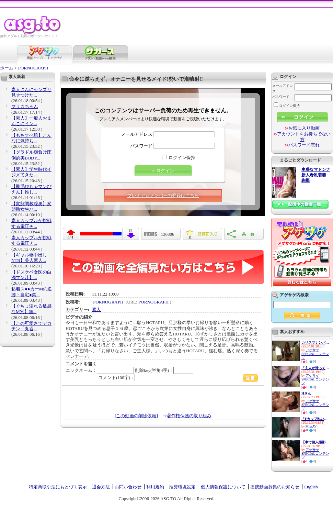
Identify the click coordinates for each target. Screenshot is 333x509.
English (311, 486)
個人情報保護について (223, 486)
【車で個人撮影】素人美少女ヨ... (315, 442)
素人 (96, 309)
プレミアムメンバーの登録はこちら (163, 195)
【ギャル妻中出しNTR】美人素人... (29, 257)
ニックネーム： (100, 370)
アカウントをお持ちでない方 (304, 136)
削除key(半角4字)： (164, 370)
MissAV (311, 426)
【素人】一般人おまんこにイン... (31, 120)
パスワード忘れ (304, 144)
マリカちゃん (24, 106)
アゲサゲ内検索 (294, 294)
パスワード (141, 145)
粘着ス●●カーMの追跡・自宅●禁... (31, 291)
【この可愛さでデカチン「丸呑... (31, 326)
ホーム (6, 67)
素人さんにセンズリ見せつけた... (31, 92)
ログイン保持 (182, 157)
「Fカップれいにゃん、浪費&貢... (315, 419)
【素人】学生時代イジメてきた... (31, 172)
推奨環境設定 (182, 486)
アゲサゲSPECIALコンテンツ (315, 353)
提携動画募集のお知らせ (274, 486)
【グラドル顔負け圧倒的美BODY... (31, 155)
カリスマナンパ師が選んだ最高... (315, 342)
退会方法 (101, 486)
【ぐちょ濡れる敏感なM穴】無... (31, 308)
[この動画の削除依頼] (136, 415)
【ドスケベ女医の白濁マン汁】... (31, 274)
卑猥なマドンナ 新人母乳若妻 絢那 (315, 175)
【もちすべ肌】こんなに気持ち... (31, 138)
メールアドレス (136, 134)
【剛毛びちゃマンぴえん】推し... (31, 189)
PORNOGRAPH (33, 67)
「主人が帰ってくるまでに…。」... (315, 368)
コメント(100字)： (178, 377)
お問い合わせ (128, 486)
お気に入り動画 (304, 128)
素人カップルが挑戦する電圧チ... (31, 223)
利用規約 (155, 486)
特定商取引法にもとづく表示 (58, 486)
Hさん (306, 393)
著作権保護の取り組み (189, 415)
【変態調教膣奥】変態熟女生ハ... (31, 206)
